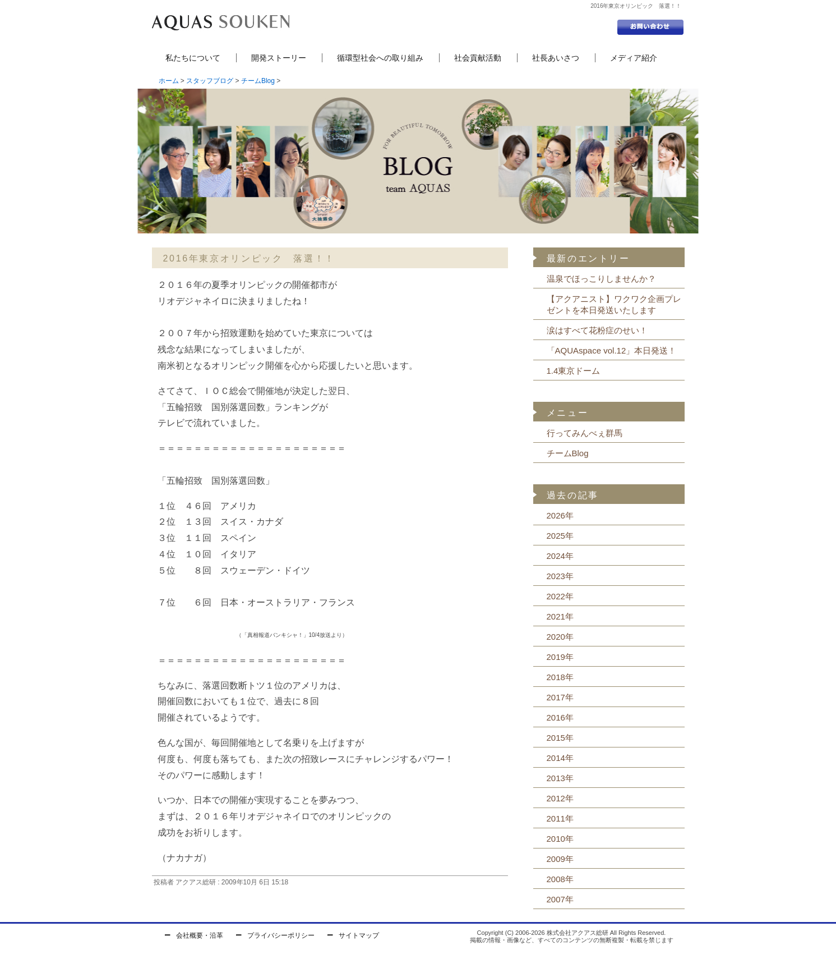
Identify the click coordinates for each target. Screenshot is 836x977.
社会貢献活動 (477, 57)
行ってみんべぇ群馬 (584, 433)
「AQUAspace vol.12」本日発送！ (612, 350)
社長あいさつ (555, 57)
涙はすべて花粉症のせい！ (597, 330)
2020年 (560, 636)
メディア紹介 (633, 57)
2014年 (560, 758)
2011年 (560, 818)
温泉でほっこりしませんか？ (601, 278)
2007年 (560, 899)
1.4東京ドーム (574, 370)
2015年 (560, 737)
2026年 (560, 515)
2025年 (560, 535)
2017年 (560, 697)
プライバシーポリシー (281, 935)
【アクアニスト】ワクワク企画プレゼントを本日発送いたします (614, 304)
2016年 (560, 717)
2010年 (560, 838)
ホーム (169, 81)
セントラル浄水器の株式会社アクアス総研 (220, 22)
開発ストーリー (278, 57)
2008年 (560, 879)
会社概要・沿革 (199, 935)
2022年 (560, 596)
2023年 (560, 576)
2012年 (560, 798)
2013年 (560, 778)
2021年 (560, 616)
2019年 (560, 657)
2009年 (560, 859)
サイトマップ (359, 935)
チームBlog (258, 81)
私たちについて (192, 57)
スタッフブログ (209, 81)
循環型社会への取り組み (380, 57)
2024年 (560, 556)
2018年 (560, 677)
